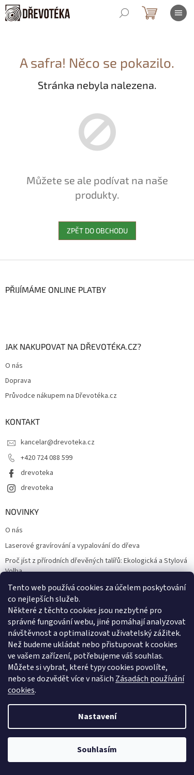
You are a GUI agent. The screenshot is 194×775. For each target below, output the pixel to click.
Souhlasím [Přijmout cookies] (97, 749)
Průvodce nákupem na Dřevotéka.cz (61, 396)
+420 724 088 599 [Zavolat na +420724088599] (46, 458)
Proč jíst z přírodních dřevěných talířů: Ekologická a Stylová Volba (96, 566)
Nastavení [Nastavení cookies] (97, 716)
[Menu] (178, 13)
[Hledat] (124, 13)
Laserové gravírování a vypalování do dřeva (72, 546)
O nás (14, 366)
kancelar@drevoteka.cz (58, 442)
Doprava (18, 381)
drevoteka (37, 473)
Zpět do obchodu (97, 230)
